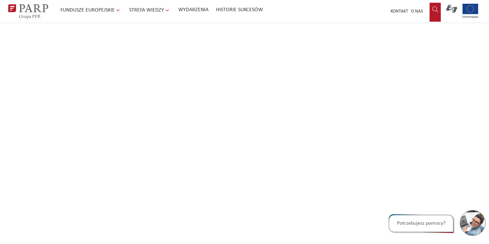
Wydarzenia (193, 10)
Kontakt (399, 11)
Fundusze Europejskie (90, 10)
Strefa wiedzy (149, 10)
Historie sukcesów (239, 10)
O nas (417, 11)
